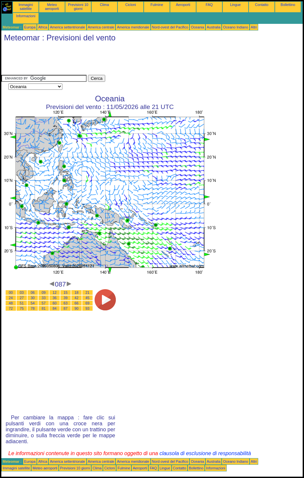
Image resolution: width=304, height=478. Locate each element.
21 (88, 292)
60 (55, 303)
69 (88, 303)
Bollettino (288, 5)
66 (77, 303)
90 (77, 308)
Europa (30, 27)
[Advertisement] (122, 60)
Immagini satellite (26, 7)
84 (55, 308)
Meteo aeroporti (52, 7)
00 (11, 292)
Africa (42, 27)
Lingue (235, 5)
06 (33, 292)
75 (22, 308)
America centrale (101, 27)
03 (22, 292)
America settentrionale (67, 27)
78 (33, 308)
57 (44, 303)
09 (44, 292)
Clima (104, 5)
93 (88, 308)
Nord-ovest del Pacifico (170, 27)
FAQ (209, 5)
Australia (213, 27)
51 (22, 303)
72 (11, 308)
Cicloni (130, 5)
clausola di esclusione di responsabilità (205, 453)
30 (33, 298)
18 (77, 292)
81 (44, 308)
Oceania (197, 27)
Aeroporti (183, 5)
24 (11, 298)
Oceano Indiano (235, 27)
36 (55, 298)
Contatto (261, 5)
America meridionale (133, 27)
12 (55, 292)
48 (11, 303)
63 (66, 303)
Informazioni (25, 16)
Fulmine (157, 5)
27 (22, 298)
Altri (254, 27)
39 (66, 298)
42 (77, 298)
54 (33, 303)
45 (88, 298)
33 (44, 298)
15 (66, 292)
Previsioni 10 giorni (78, 7)
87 (66, 308)
